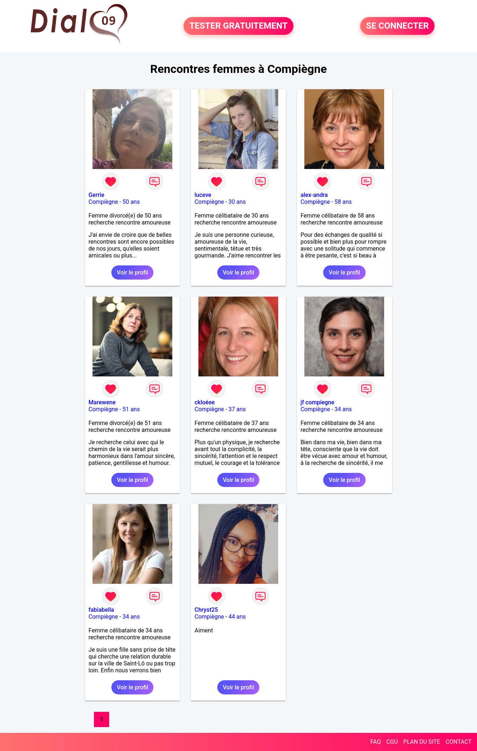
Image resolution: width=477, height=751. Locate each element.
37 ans (237, 409)
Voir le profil (132, 272)
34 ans (343, 409)
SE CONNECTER (397, 26)
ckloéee (204, 402)
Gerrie (96, 194)
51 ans (131, 409)
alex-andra (314, 194)
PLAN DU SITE (421, 741)
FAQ (375, 741)
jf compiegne (317, 402)
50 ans (131, 201)
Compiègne (103, 201)
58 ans (343, 201)
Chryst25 (206, 609)
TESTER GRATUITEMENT (238, 26)
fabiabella (101, 609)
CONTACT (458, 741)
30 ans (237, 201)
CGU (392, 741)
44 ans (237, 616)
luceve (202, 194)
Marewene (102, 402)
